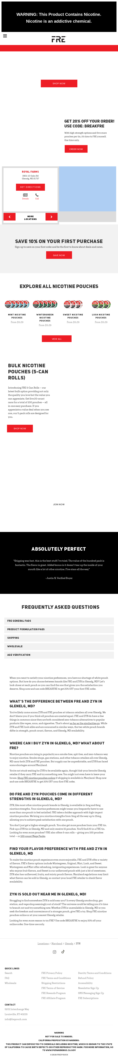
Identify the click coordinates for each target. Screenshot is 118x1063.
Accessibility (85, 983)
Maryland (56, 943)
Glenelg (69, 943)
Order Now (76, 149)
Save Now (59, 255)
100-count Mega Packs (32, 836)
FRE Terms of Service (53, 988)
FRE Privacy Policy (51, 973)
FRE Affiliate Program (53, 998)
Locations (43, 943)
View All (57, 338)
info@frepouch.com (16, 1019)
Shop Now (59, 83)
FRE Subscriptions (88, 998)
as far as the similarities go (85, 723)
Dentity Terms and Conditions (94, 973)
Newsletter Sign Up (88, 988)
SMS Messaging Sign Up (91, 993)
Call (37, 196)
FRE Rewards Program (53, 993)
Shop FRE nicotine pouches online (36, 777)
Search (8, 973)
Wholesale (10, 983)
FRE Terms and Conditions (56, 978)
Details (25, 196)
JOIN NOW (59, 504)
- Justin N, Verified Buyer (58, 578)
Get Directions (30, 187)
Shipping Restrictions (53, 983)
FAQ (7, 978)
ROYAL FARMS (30, 172)
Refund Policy (86, 978)
